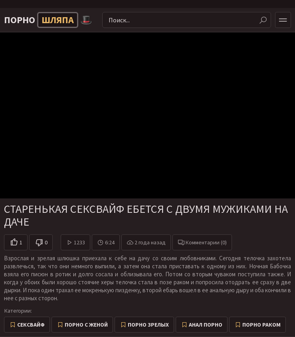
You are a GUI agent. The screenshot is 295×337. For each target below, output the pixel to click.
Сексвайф (31, 324)
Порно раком (261, 324)
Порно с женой (86, 324)
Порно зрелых (148, 324)
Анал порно (205, 324)
